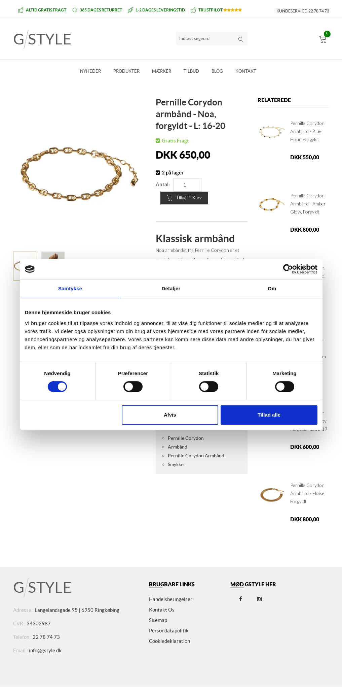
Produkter (126, 71)
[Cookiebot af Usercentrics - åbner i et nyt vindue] (288, 269)
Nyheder (90, 71)
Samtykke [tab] (70, 288)
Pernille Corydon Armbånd (196, 455)
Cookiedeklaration (169, 641)
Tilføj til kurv (184, 198)
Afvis (170, 415)
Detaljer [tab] (171, 288)
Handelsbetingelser (170, 599)
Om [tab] (272, 288)
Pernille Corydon (186, 438)
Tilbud (191, 71)
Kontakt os (162, 610)
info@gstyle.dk (45, 650)
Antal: (163, 184)
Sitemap (158, 620)
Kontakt (245, 71)
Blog (217, 71)
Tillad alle (269, 415)
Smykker (176, 464)
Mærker (161, 71)
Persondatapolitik (169, 630)
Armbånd (177, 447)
